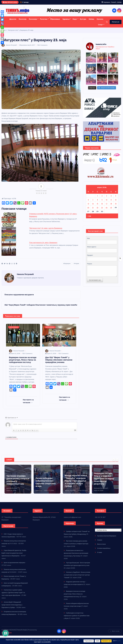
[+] (41, 433)
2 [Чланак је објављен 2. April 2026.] (102, 198)
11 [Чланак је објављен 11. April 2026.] (111, 202)
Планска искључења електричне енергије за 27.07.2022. (11, 546)
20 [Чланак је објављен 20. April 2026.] (88, 210)
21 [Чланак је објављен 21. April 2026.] (93, 210)
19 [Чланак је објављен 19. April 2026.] (116, 206)
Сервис (100, 543)
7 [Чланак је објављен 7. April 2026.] (92, 202)
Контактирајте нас (95, 287)
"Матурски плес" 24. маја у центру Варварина (45, 230)
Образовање (55, 21)
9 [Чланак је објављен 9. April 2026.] (102, 202)
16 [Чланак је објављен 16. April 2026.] (102, 206)
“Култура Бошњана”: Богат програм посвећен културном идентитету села (75, 568)
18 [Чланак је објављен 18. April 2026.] (111, 206)
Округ (75, 21)
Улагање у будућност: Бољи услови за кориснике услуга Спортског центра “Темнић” (76, 577)
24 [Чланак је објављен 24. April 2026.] (107, 210)
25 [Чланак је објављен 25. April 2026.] (111, 210)
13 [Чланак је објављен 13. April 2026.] (88, 206)
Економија (33, 21)
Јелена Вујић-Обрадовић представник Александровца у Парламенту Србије (13, 613)
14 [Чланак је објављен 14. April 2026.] (93, 206)
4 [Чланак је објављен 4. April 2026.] (111, 198)
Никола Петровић (9, 47)
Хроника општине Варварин (108, 539)
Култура (83, 21)
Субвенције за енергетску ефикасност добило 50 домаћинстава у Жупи (75, 621)
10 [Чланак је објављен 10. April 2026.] (106, 202)
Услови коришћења (104, 551)
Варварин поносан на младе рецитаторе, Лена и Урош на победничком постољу (76, 599)
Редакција (68, 493)
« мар (89, 218)
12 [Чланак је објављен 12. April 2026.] (115, 202)
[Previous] (113, 462)
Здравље (66, 21)
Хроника (100, 21)
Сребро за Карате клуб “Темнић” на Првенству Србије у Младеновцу (16, 482)
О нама (100, 555)
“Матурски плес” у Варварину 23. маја (20, 33)
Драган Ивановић (41, 491)
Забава (91, 21)
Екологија (22, 21)
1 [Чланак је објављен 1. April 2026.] (97, 198)
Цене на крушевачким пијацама (16, 565)
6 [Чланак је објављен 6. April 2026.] (88, 202)
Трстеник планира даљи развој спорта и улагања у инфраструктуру (77, 546)
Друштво (12, 21)
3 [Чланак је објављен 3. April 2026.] (106, 198)
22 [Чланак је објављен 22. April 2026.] (97, 210)
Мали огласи (102, 547)
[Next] (117, 462)
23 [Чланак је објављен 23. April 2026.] (102, 210)
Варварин (67, 266)
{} (38, 433)
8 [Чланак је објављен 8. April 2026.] (97, 202)
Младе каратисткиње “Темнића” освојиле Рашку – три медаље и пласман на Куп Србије (105, 481)
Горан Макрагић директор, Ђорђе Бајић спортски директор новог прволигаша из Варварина (14, 555)
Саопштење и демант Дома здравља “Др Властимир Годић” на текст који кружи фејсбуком (14, 600)
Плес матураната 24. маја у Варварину (43, 245)
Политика (43, 21)
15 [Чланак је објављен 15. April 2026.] (97, 206)
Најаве (77, 266)
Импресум (115, 24)
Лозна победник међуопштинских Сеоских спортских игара (75, 485)
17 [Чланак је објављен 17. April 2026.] (106, 206)
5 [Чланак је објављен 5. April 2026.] (115, 198)
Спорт (100, 27)
